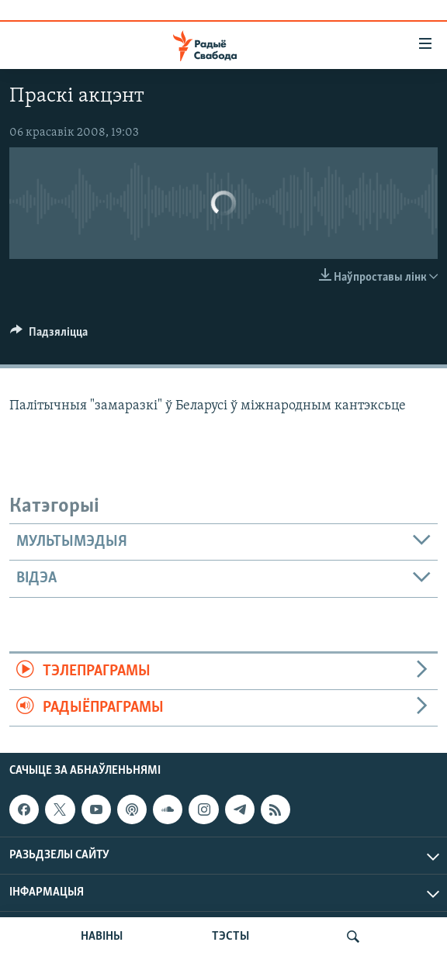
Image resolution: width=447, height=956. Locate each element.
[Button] (49, 335)
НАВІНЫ (102, 936)
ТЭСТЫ (230, 936)
